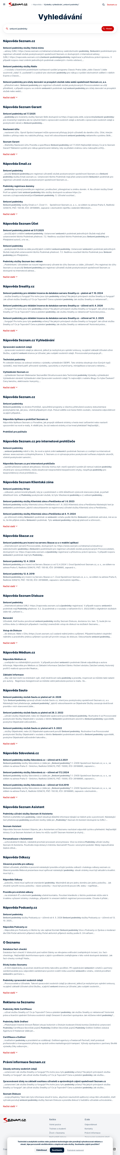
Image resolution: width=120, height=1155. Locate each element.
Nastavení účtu (11, 129)
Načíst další (9, 97)
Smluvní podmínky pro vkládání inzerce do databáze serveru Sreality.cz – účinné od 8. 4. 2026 (54, 305)
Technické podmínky (14, 359)
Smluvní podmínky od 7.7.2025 (20, 113)
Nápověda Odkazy (13, 879)
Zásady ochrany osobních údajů (20, 1068)
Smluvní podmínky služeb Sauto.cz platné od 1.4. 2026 (33, 697)
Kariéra (52, 1119)
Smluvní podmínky (13, 170)
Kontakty (89, 1128)
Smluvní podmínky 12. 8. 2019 (19, 573)
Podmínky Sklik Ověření (16, 1021)
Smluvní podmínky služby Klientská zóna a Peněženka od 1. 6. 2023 (39, 501)
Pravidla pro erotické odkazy (18, 892)
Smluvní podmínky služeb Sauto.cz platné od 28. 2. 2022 (34, 712)
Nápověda (37, 4)
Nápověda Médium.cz (15, 659)
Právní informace (93, 1132)
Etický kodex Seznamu (15, 964)
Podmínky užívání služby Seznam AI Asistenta (28, 813)
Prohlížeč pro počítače (15, 431)
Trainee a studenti (58, 1128)
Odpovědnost (91, 1124)
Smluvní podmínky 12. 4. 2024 (19, 561)
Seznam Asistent (12, 826)
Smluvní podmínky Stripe (17, 488)
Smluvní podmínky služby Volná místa (23, 47)
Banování (8, 618)
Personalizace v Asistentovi (18, 838)
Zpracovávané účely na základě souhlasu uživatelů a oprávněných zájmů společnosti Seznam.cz (56, 1081)
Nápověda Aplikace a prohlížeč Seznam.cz (26, 419)
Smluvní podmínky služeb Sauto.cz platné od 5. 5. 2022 (33, 728)
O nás (87, 1119)
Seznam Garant (11, 141)
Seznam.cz (111, 4)
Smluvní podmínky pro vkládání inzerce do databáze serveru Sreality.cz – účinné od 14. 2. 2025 (55, 318)
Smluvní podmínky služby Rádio (20, 66)
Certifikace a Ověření (15, 1037)
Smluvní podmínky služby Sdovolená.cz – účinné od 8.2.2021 (36, 760)
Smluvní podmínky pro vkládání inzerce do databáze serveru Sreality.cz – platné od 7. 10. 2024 (54, 293)
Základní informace (13, 674)
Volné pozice (55, 1124)
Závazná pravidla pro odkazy (18, 864)
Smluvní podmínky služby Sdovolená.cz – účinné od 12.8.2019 (37, 785)
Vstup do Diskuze (12, 630)
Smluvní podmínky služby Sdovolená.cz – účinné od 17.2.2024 (37, 772)
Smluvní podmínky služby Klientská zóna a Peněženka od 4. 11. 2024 (40, 513)
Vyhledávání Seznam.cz (16, 372)
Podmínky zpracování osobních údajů (23, 980)
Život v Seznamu (57, 1132)
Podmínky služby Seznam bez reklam (23, 261)
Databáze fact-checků (15, 949)
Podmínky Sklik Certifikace (18, 1009)
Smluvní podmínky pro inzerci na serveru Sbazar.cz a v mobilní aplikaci (41, 542)
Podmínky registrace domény (19, 186)
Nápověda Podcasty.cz (15, 927)
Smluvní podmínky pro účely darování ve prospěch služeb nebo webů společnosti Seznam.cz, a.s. (56, 82)
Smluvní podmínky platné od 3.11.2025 (24, 230)
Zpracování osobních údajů (18, 347)
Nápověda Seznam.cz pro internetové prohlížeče (30, 463)
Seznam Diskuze (12, 1093)
